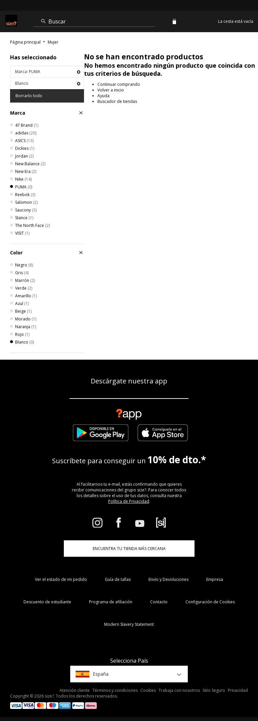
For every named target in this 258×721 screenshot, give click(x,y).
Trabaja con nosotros (179, 690)
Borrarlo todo (28, 96)
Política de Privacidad (128, 501)
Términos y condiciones (115, 690)
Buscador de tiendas (117, 101)
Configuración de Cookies (210, 602)
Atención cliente (74, 690)
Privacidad (238, 690)
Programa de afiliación (110, 602)
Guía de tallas (118, 579)
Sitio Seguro (214, 690)
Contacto (159, 602)
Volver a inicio (110, 90)
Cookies (148, 690)
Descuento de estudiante (47, 602)
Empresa (214, 579)
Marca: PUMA (47, 71)
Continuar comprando (118, 84)
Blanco (47, 83)
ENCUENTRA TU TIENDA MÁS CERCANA (129, 548)
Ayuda (103, 96)
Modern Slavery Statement (129, 624)
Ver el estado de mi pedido (61, 579)
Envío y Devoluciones (168, 579)
